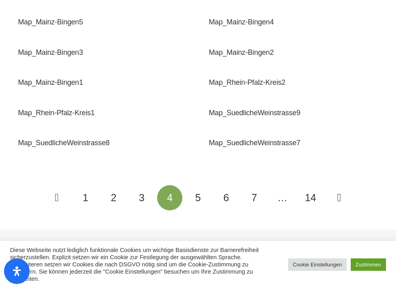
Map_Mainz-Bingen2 (241, 52)
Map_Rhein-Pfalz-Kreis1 (56, 113)
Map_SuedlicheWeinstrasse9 (254, 113)
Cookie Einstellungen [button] (317, 265)
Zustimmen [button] (368, 265)
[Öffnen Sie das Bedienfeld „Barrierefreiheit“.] (17, 271)
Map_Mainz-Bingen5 (50, 22)
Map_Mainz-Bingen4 (241, 22)
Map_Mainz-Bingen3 (50, 52)
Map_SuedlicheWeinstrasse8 (63, 143)
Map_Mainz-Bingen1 (50, 82)
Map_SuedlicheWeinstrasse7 (254, 143)
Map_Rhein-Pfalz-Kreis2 (247, 82)
